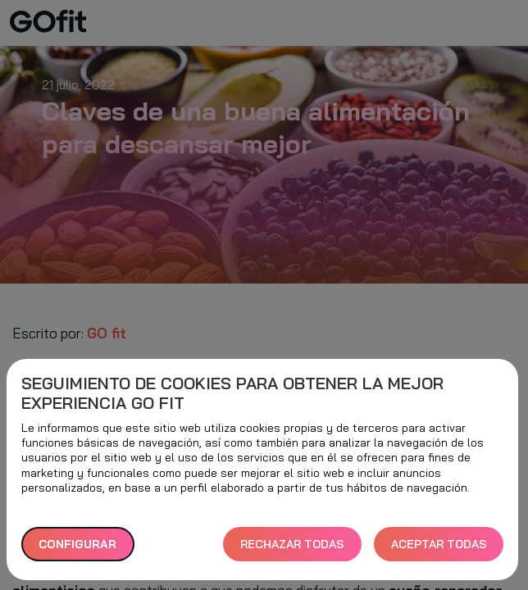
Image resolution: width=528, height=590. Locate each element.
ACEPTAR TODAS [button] (438, 544)
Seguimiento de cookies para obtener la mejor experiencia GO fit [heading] (232, 393)
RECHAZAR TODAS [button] (292, 544)
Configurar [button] (77, 544)
